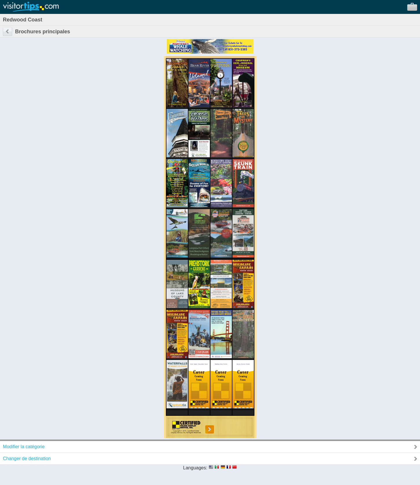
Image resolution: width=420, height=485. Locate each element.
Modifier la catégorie (24, 446)
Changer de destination (27, 458)
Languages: (195, 467)
